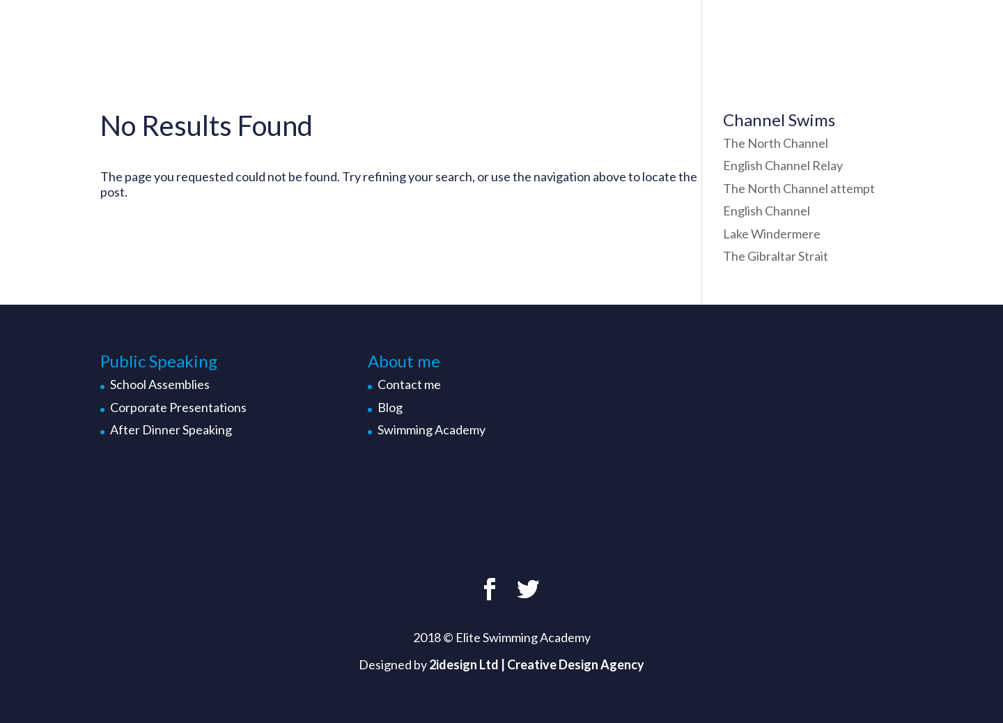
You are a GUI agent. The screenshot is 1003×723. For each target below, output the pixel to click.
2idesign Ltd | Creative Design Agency (536, 664)
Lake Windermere (772, 233)
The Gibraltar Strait (775, 256)
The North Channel (775, 143)
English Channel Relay (783, 165)
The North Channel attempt (799, 188)
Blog (390, 407)
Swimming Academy (431, 429)
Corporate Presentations (178, 407)
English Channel (766, 210)
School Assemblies (160, 384)
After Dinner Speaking (171, 429)
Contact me (409, 384)
